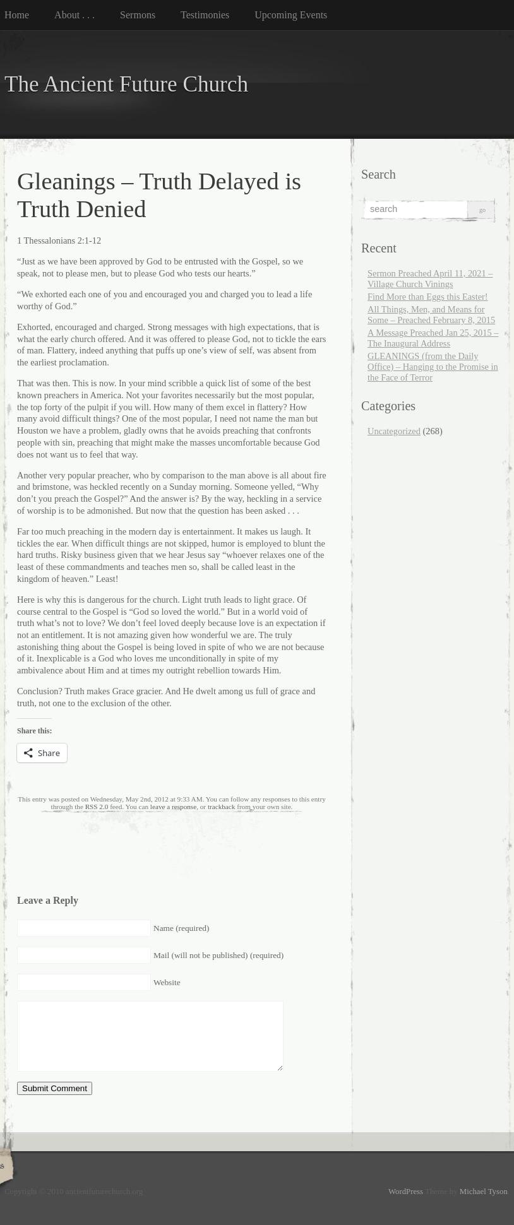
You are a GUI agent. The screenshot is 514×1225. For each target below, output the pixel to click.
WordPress (405, 1191)
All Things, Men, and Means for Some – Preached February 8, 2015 (431, 314)
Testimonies (205, 14)
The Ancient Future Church (126, 84)
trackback (221, 806)
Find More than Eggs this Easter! (428, 297)
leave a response (173, 806)
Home (16, 14)
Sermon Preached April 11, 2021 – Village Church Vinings (430, 278)
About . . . (74, 14)
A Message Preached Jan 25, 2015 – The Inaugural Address (433, 338)
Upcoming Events (290, 14)
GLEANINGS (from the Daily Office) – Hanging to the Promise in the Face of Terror (433, 366)
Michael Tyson (484, 1191)
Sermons (137, 14)
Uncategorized (394, 431)
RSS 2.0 (97, 806)
